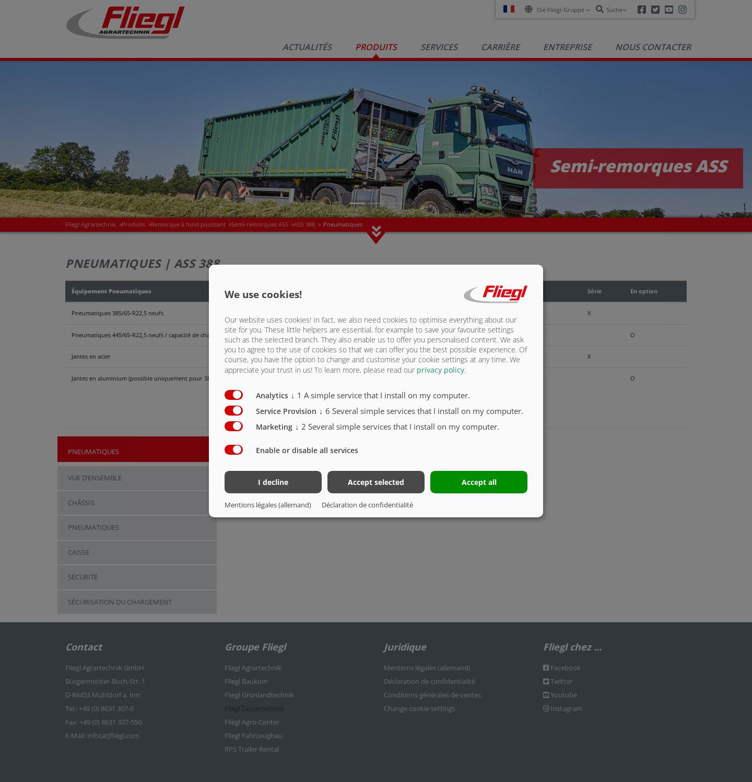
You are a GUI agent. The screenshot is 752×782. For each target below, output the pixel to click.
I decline (273, 482)
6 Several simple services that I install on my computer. (421, 410)
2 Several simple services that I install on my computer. (397, 426)
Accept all (479, 482)
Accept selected (376, 482)
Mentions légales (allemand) (268, 505)
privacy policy (440, 369)
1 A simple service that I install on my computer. (380, 394)
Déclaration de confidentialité (367, 505)
